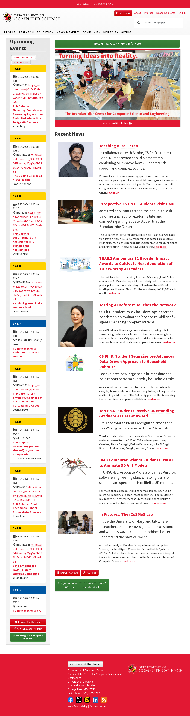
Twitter (79, 700)
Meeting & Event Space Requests (28, 637)
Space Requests (165, 12)
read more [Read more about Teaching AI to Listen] (113, 192)
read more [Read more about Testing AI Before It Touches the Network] (168, 342)
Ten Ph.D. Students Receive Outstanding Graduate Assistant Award (136, 413)
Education (45, 32)
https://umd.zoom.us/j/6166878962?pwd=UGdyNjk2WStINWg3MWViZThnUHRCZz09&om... (28, 93)
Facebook (70, 700)
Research (26, 32)
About (137, 12)
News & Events (68, 32)
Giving (126, 32)
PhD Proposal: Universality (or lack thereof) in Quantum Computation (26, 448)
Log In (182, 12)
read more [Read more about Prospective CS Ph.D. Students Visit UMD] (160, 246)
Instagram (87, 700)
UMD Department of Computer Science (32, 17)
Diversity (110, 32)
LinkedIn (95, 700)
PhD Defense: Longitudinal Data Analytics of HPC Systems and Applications (24, 241)
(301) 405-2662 (91, 693)
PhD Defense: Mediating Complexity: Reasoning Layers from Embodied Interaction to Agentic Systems (28, 114)
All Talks (21, 62)
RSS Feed (89, 572)
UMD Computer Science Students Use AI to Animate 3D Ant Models (136, 462)
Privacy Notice (97, 706)
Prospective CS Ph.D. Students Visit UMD (136, 204)
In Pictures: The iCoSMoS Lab (126, 514)
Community (91, 32)
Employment (123, 13)
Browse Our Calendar (28, 622)
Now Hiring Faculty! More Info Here (117, 43)
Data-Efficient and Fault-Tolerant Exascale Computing (26, 570)
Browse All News (67, 572)
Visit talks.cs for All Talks (28, 628)
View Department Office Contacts (85, 664)
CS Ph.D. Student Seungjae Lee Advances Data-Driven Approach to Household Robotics (136, 361)
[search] (158, 23)
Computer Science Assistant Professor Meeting (26, 352)
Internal (148, 12)
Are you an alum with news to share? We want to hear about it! (82, 585)
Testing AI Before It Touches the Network (137, 305)
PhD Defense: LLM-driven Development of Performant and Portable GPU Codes (27, 399)
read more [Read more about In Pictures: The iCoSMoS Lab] (129, 561)
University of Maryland (95, 3)
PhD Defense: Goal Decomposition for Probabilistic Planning (27, 508)
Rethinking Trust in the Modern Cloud (27, 305)
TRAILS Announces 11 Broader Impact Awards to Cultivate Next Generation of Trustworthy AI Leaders (136, 263)
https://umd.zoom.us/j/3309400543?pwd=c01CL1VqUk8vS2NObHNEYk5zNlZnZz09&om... (28, 221)
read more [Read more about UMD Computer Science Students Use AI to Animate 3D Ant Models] (160, 503)
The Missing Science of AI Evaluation (27, 178)
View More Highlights (117, 123)
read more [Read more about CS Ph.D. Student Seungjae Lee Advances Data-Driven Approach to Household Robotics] (153, 399)
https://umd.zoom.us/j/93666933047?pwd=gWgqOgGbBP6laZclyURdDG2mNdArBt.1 (27, 163)
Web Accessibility (77, 706)
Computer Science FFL (27, 610)
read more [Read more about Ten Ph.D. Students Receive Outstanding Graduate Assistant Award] (163, 448)
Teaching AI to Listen (118, 145)
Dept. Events (25, 57)
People (10, 32)
